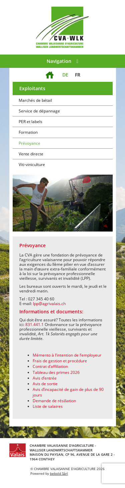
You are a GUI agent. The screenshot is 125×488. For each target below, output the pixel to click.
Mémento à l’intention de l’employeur (67, 355)
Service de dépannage (39, 111)
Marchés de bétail (35, 100)
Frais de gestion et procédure (60, 361)
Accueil (49, 71)
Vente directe (31, 154)
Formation (28, 132)
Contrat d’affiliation (50, 366)
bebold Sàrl (59, 473)
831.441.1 (34, 324)
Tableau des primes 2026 (56, 372)
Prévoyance (29, 143)
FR (77, 75)
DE (65, 75)
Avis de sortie (45, 384)
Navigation (62, 61)
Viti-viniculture (32, 164)
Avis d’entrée (45, 378)
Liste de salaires (48, 406)
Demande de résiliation (54, 401)
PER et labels (30, 121)
